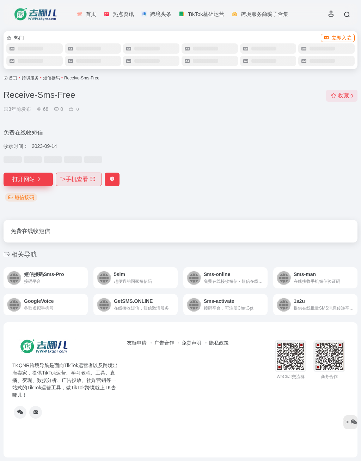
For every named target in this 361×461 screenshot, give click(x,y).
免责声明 (191, 343)
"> (78, 179)
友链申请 (137, 343)
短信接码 (51, 78)
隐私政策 (219, 343)
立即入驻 (337, 38)
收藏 (342, 95)
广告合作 (164, 343)
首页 (13, 78)
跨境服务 (30, 78)
